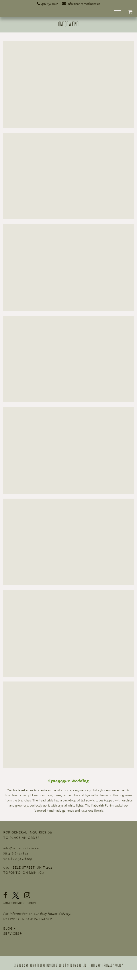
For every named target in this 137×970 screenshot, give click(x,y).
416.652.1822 (47, 3)
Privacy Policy (113, 965)
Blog (9, 928)
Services (12, 933)
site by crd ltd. (77, 965)
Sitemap (96, 965)
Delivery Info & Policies (27, 918)
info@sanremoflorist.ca (81, 3)
